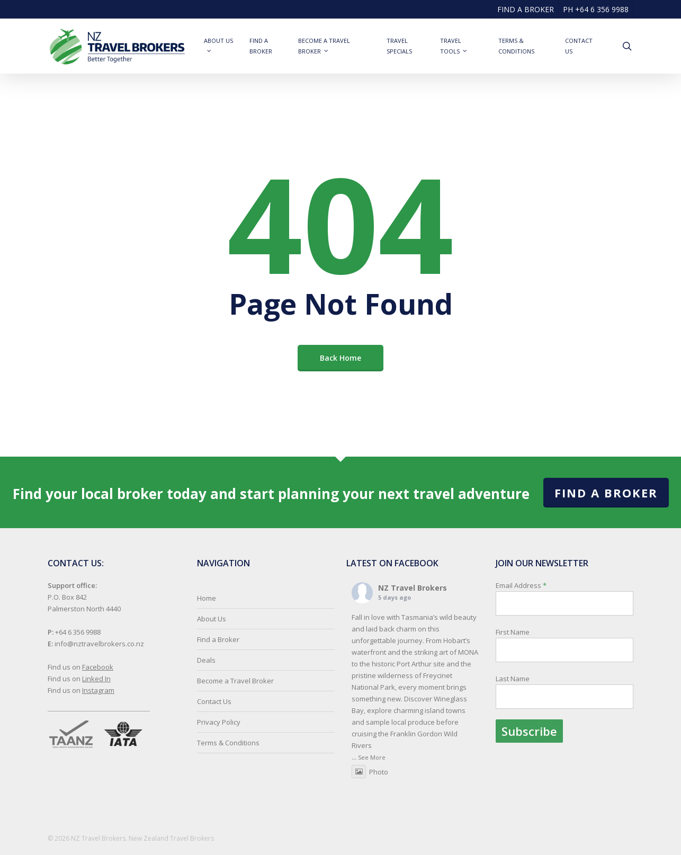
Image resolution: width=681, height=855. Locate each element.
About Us (211, 619)
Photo (370, 772)
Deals (206, 660)
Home (206, 598)
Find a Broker (606, 493)
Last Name (513, 678)
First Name (513, 632)
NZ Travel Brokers (412, 588)
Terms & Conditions (228, 742)
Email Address (564, 662)
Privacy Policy (218, 722)
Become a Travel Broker (235, 680)
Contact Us (214, 701)
